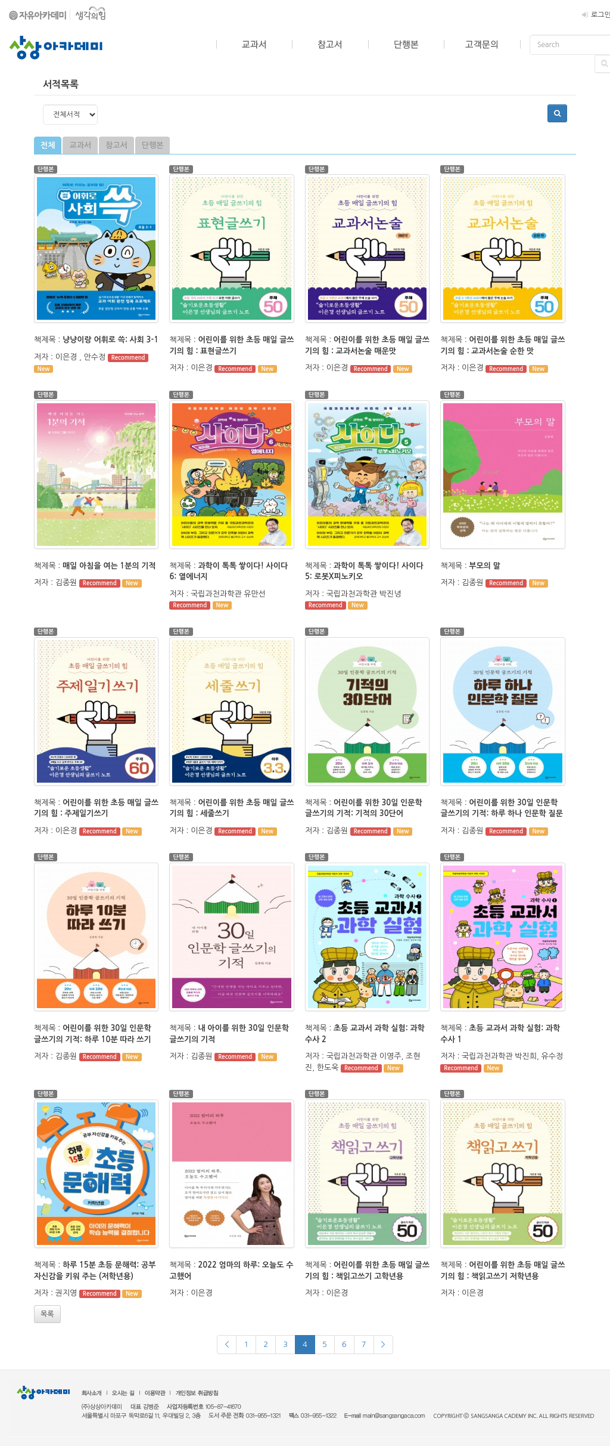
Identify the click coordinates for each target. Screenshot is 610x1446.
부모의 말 (484, 566)
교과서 (80, 145)
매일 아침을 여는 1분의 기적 (109, 566)
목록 (47, 1314)
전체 (48, 145)
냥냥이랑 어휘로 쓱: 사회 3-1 (110, 340)
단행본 (153, 145)
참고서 (116, 145)
